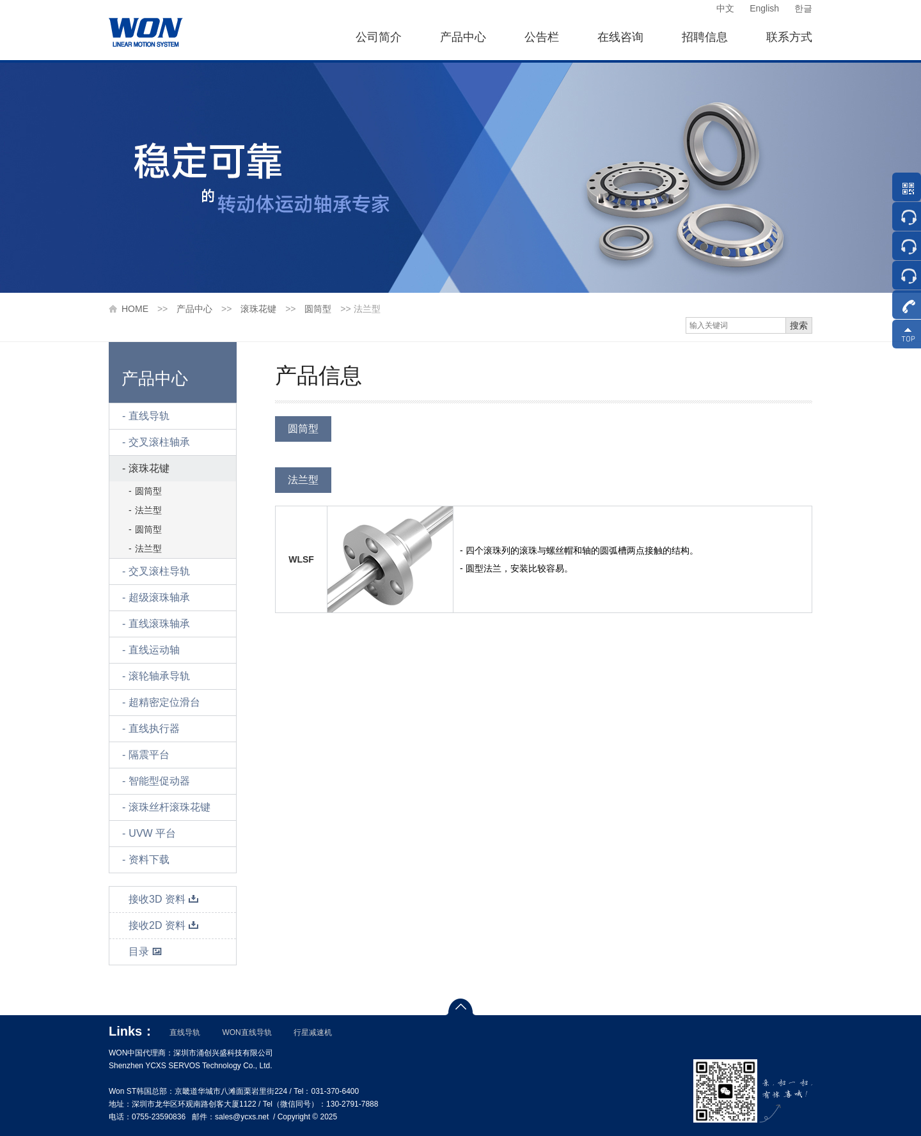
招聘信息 (705, 37)
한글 (803, 8)
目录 (145, 951)
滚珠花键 (258, 309)
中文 (725, 8)
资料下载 (149, 859)
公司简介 (379, 37)
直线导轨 (149, 415)
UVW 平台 (152, 833)
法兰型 (148, 510)
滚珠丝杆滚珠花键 (169, 807)
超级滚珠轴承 (159, 597)
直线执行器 (154, 728)
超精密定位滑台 (164, 702)
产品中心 (463, 37)
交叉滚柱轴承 (159, 442)
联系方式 (789, 37)
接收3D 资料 (164, 899)
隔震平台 (149, 754)
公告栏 (541, 37)
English (764, 8)
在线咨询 (620, 37)
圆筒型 (317, 309)
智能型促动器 (159, 780)
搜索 (799, 325)
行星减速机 (313, 1032)
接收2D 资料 (164, 925)
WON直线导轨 (246, 1032)
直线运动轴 (154, 649)
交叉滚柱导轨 (159, 571)
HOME (135, 309)
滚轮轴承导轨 (159, 676)
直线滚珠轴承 (159, 623)
